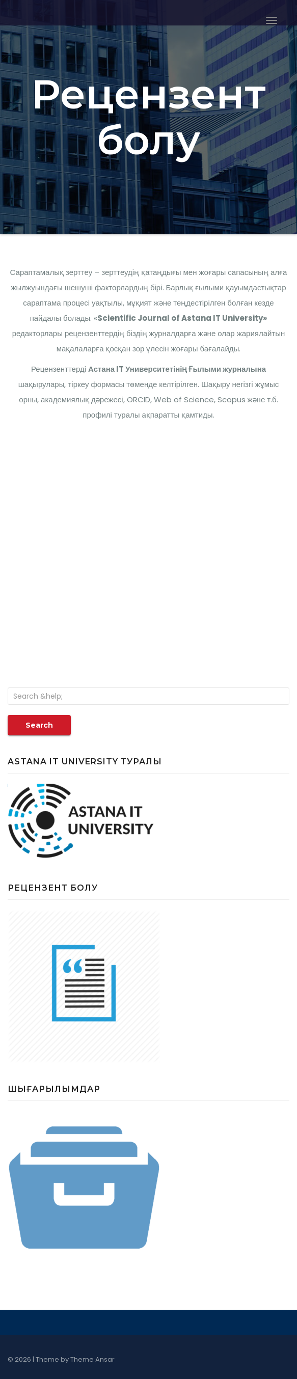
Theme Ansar (92, 1359)
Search (39, 725)
